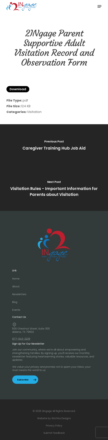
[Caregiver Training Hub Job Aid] (54, 146)
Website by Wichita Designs (54, 418)
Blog (14, 302)
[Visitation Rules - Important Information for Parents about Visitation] (54, 189)
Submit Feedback (54, 433)
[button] (99, 6)
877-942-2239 (21, 339)
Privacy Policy (54, 425)
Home (16, 278)
